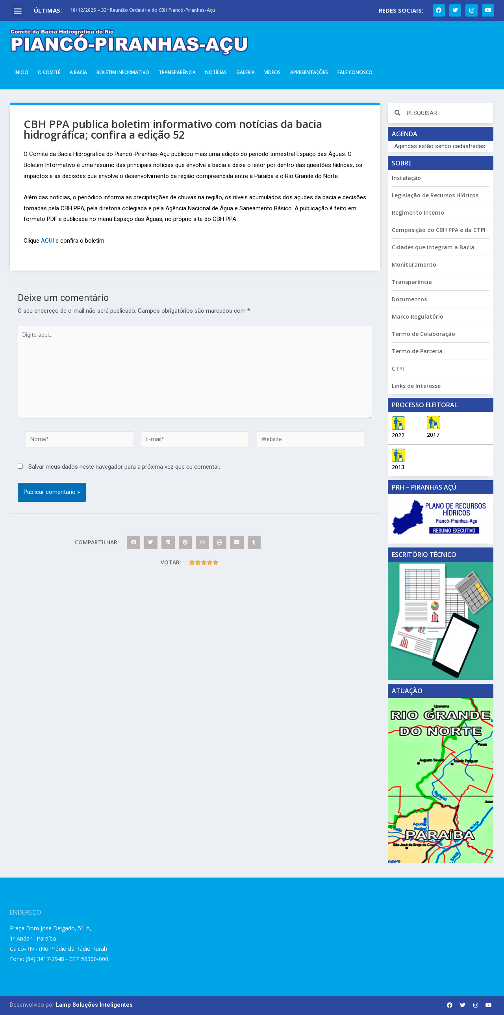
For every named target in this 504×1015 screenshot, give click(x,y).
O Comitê (49, 72)
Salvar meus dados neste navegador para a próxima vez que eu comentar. (124, 471)
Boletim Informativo (122, 72)
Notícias (216, 72)
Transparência (177, 72)
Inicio (21, 72)
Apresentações (309, 72)
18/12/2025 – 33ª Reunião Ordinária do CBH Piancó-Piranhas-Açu (142, 10)
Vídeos (272, 72)
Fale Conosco (354, 72)
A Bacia (78, 72)
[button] (17, 10)
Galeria (245, 72)
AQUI (47, 240)
